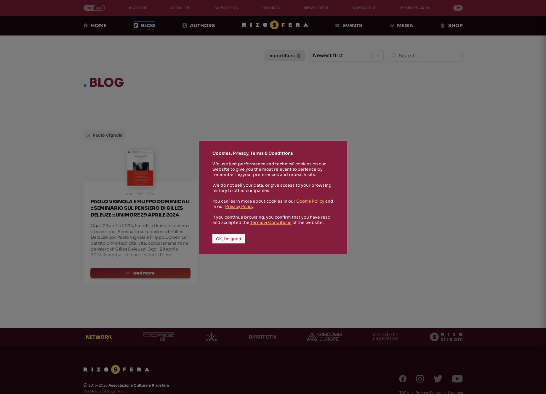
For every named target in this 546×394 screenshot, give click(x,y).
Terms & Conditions (271, 222)
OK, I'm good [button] (228, 238)
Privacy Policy (239, 206)
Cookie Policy (310, 201)
